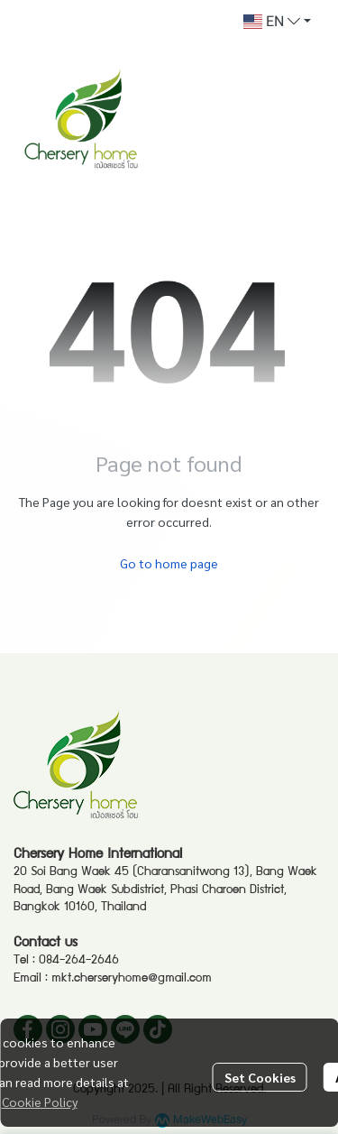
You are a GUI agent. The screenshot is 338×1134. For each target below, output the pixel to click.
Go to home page (169, 563)
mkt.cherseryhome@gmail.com (131, 978)
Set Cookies (260, 1077)
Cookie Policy (40, 1101)
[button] (277, 22)
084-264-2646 (79, 960)
